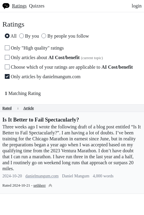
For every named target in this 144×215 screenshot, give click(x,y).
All (11, 36)
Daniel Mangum (75, 176)
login (137, 5)
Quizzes (37, 5)
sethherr (39, 185)
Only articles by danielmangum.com (43, 76)
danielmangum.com (42, 176)
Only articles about (54, 57)
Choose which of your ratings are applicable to (69, 67)
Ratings (19, 5)
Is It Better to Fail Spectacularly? (40, 120)
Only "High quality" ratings (34, 47)
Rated (10, 108)
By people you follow (65, 36)
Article (28, 108)
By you (29, 36)
